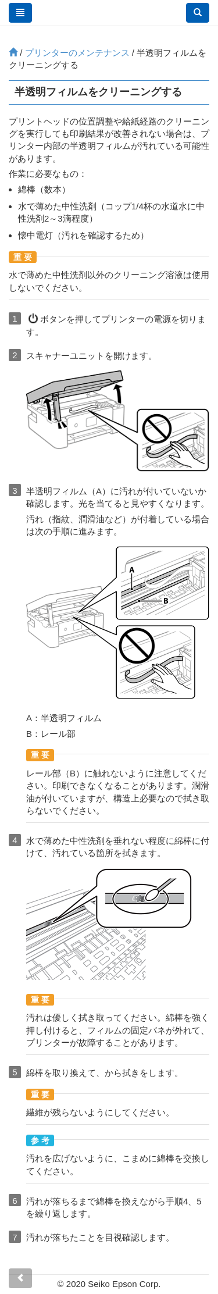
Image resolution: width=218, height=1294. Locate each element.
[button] (197, 13)
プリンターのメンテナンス (77, 53)
